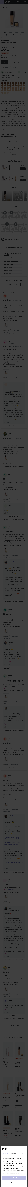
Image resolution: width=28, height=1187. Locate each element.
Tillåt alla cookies (14, 1177)
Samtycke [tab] (5, 1153)
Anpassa (14, 1182)
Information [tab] (14, 1153)
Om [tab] (22, 1153)
